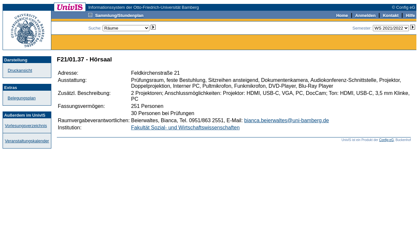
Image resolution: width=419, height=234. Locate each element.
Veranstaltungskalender (27, 140)
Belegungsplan (22, 98)
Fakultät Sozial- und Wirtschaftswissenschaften (185, 127)
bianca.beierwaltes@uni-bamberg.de (286, 120)
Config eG (386, 140)
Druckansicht (20, 70)
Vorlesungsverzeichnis (26, 125)
